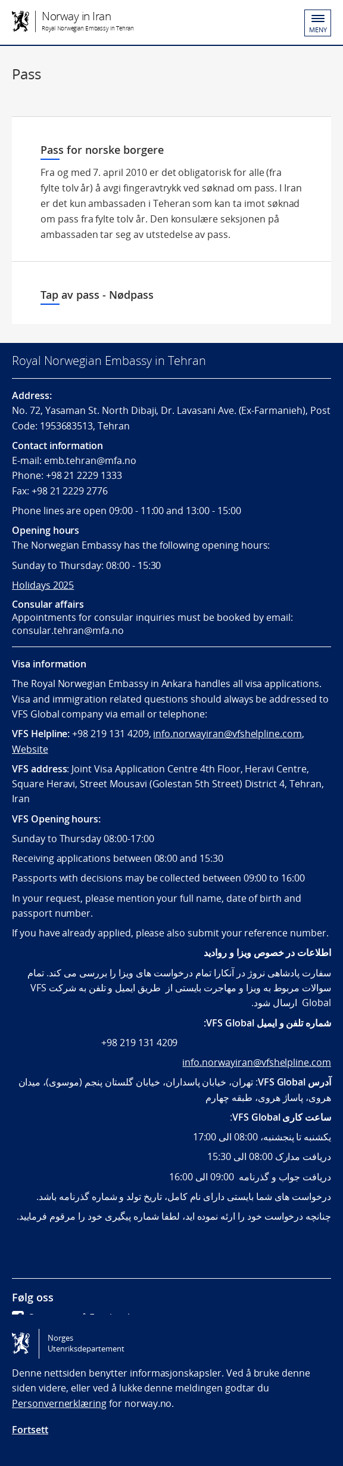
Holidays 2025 (43, 585)
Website (30, 749)
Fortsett (30, 1429)
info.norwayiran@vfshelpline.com (227, 733)
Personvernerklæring (59, 1403)
